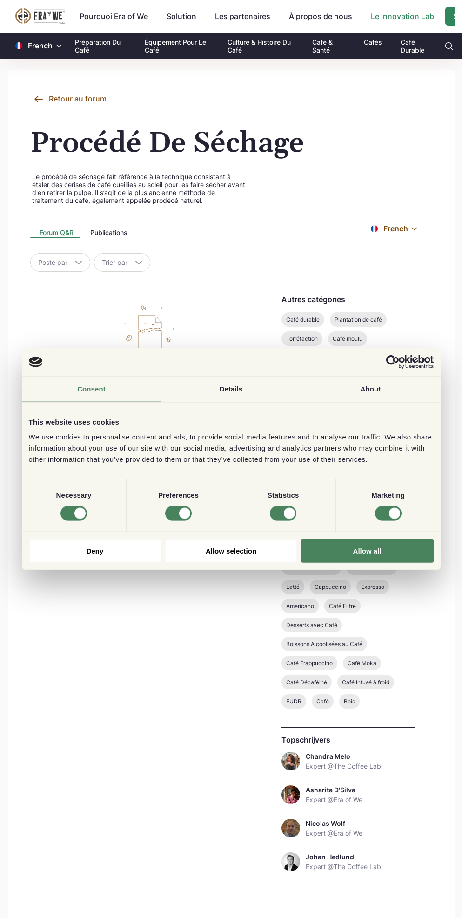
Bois (349, 701)
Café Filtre (342, 605)
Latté (293, 586)
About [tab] (371, 389)
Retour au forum (78, 98)
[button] (59, 46)
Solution (181, 16)
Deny (95, 550)
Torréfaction (302, 338)
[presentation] (55, 233)
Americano (300, 605)
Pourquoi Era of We (114, 16)
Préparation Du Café (98, 46)
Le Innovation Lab (402, 16)
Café (322, 701)
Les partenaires (242, 16)
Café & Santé (322, 46)
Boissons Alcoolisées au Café (324, 644)
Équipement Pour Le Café (175, 46)
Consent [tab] (91, 389)
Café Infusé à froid (365, 682)
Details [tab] (231, 389)
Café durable (303, 319)
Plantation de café (358, 319)
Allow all (367, 550)
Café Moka (362, 663)
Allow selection (231, 550)
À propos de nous (320, 16)
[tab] (55, 233)
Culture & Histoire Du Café (259, 46)
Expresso (372, 586)
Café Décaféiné (306, 682)
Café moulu (347, 338)
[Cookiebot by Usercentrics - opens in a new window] (393, 362)
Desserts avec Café (311, 624)
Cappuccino (330, 586)
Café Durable (412, 46)
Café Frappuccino (309, 663)
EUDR (293, 701)
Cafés (373, 42)
